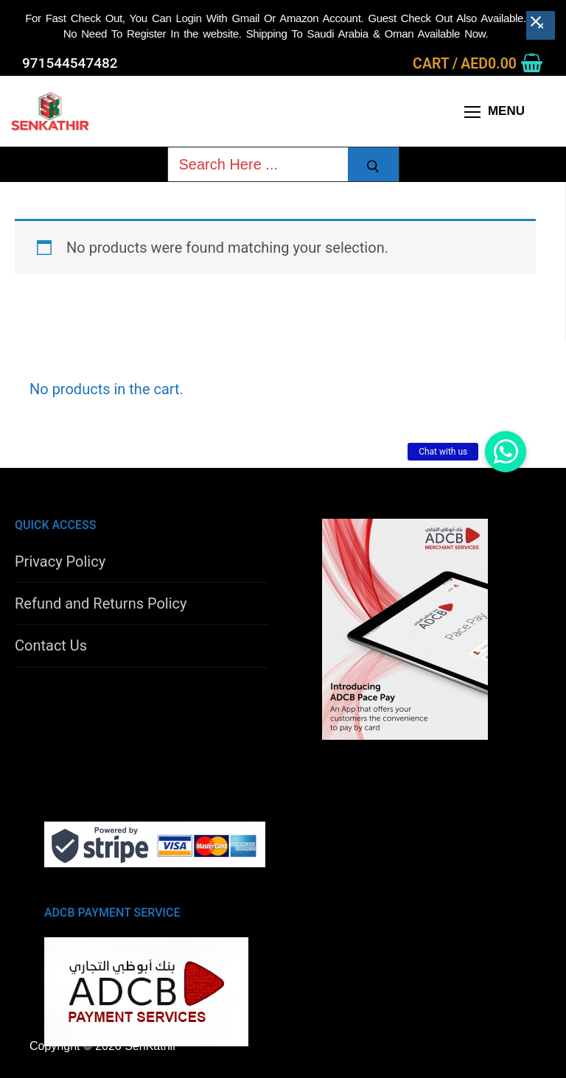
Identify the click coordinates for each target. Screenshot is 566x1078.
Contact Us (51, 645)
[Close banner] (540, 23)
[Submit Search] (373, 166)
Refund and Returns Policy (101, 603)
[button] (505, 451)
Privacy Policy (60, 561)
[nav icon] (494, 111)
